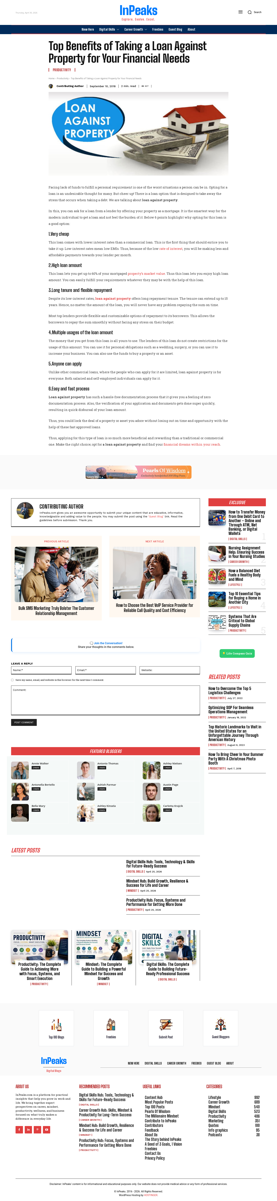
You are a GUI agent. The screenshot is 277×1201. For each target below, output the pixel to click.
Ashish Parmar (107, 784)
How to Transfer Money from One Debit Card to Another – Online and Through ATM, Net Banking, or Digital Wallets (247, 523)
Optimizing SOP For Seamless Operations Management (231, 709)
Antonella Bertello (43, 784)
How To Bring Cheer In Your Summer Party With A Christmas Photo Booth (236, 758)
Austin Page (170, 784)
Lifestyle (235, 584)
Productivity (62, 70)
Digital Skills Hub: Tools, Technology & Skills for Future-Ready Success (160, 864)
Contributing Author (70, 86)
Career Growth (239, 561)
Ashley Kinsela (107, 806)
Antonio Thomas (108, 763)
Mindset (132, 890)
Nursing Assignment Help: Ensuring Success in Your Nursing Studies (247, 552)
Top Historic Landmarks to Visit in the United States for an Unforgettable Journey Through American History (234, 733)
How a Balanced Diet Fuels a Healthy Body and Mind (245, 575)
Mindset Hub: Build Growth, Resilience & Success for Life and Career (157, 883)
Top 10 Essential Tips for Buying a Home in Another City (245, 598)
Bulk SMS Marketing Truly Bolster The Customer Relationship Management (56, 611)
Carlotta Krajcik (173, 806)
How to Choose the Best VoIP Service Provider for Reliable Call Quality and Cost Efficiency (154, 608)
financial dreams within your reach (192, 444)
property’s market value (146, 273)
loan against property (113, 298)
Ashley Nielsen (172, 763)
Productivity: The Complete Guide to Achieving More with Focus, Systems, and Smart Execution (39, 971)
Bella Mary (38, 806)
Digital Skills (135, 871)
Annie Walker (40, 763)
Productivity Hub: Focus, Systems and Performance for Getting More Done (155, 902)
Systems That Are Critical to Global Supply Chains (242, 620)
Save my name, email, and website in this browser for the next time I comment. (60, 679)
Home (52, 78)
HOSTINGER (150, 1195)
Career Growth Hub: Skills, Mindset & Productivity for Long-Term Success (105, 1112)
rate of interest (170, 248)
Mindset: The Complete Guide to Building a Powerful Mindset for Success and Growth (104, 971)
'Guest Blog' (156, 516)
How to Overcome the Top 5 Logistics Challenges (229, 690)
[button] (253, 12)
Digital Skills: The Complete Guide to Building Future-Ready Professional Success (168, 969)
